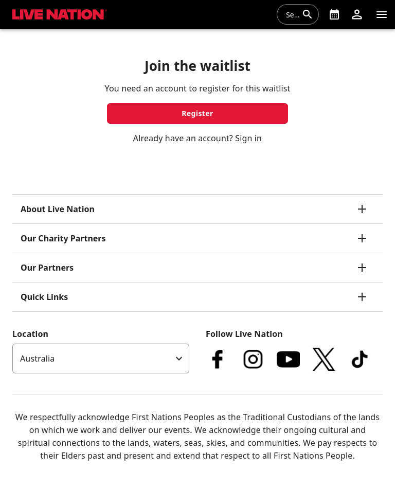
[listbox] (101, 358)
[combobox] (291, 14)
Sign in (248, 138)
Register (197, 113)
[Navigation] (381, 14)
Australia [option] (37, 358)
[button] (357, 14)
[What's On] (334, 14)
